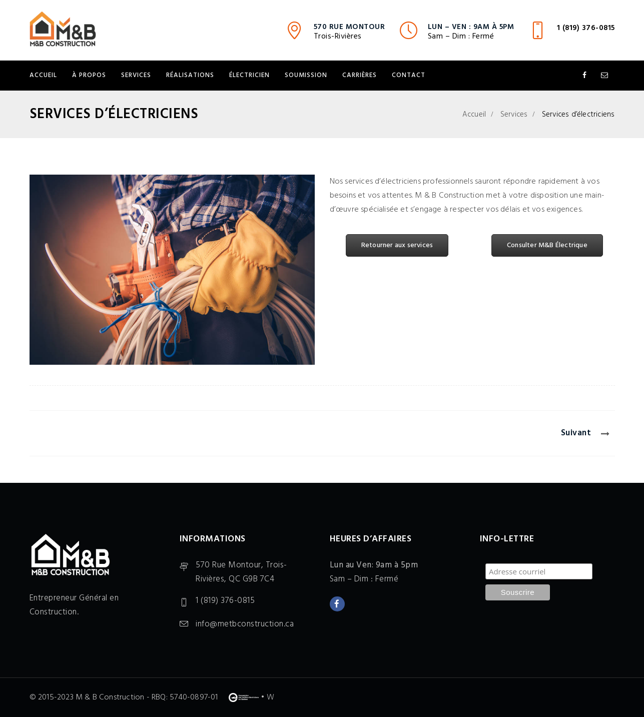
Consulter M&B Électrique (547, 245)
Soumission (306, 75)
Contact (408, 75)
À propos (89, 75)
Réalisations (190, 75)
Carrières (359, 75)
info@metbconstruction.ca (245, 624)
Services (136, 75)
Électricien (249, 75)
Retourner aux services (397, 245)
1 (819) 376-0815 (586, 28)
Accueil (43, 75)
